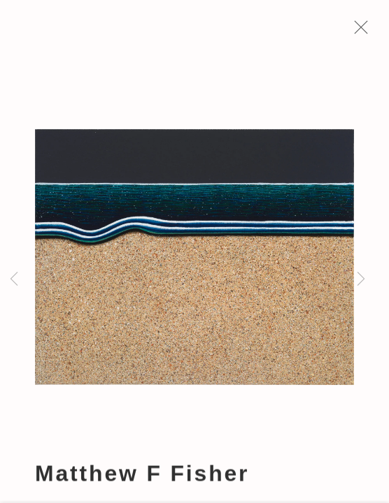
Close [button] (357, 31)
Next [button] (361, 279)
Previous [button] (14, 279)
